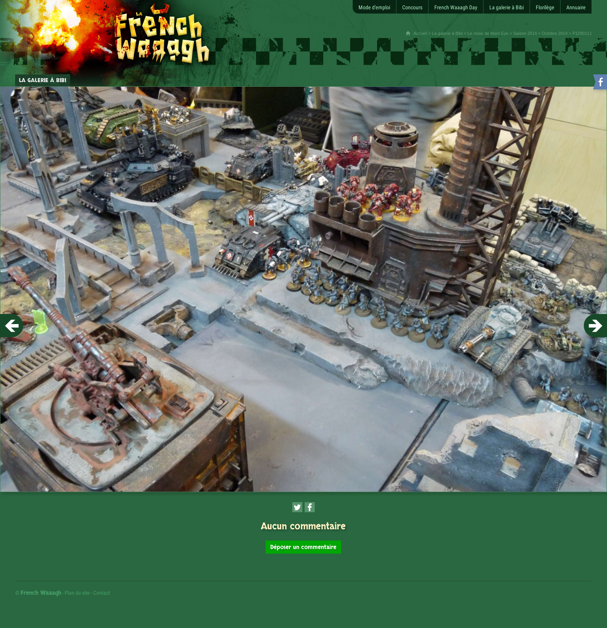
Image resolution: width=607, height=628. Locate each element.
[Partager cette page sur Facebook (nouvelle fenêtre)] (310, 507)
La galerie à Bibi (447, 33)
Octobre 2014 (555, 33)
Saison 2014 (525, 33)
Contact (101, 593)
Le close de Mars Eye (487, 33)
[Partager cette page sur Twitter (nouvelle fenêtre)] (297, 507)
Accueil (420, 33)
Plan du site (77, 593)
